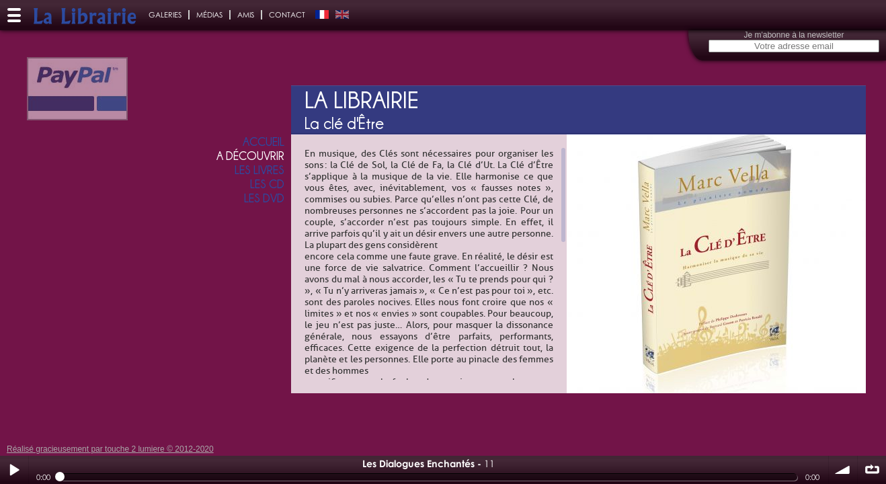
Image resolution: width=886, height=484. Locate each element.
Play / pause (14, 470)
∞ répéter (872, 470)
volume (843, 470)
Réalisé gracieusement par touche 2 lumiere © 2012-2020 (110, 449)
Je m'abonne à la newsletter (793, 35)
